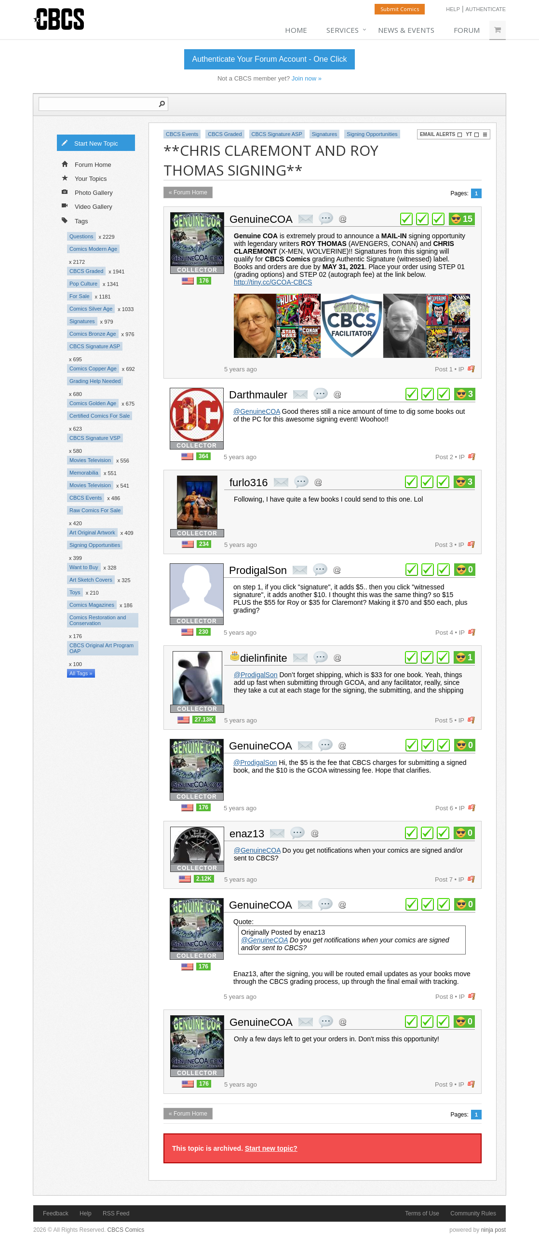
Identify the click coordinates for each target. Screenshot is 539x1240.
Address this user (342, 219)
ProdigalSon (258, 570)
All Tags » (81, 673)
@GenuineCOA (256, 411)
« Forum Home (188, 192)
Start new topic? (271, 1148)
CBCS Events (85, 498)
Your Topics (84, 178)
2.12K (204, 878)
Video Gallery (87, 206)
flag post (471, 369)
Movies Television (90, 460)
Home (296, 30)
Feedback (55, 1213)
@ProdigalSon (256, 675)
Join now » (307, 78)
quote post (326, 218)
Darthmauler (258, 395)
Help (453, 9)
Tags (75, 220)
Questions (81, 236)
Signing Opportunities (94, 545)
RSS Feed (116, 1213)
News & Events (406, 30)
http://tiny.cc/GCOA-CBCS (273, 282)
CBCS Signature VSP (95, 438)
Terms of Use (422, 1213)
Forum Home (86, 164)
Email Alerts (441, 134)
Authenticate (485, 9)
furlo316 (248, 483)
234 (204, 544)
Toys (75, 592)
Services (342, 30)
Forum (467, 30)
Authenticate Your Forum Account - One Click (269, 59)
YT (472, 134)
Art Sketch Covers (90, 580)
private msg (305, 219)
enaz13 (246, 834)
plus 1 (406, 219)
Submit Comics (399, 9)
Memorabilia (83, 473)
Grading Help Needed (95, 381)
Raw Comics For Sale (95, 510)
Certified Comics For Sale (99, 416)
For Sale (79, 296)
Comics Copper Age (93, 368)
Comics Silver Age (90, 309)
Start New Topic (89, 142)
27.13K (204, 719)
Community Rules (473, 1213)
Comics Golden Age (92, 403)
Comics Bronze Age (92, 334)
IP (461, 369)
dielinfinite (263, 658)
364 (203, 456)
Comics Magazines (91, 605)
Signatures (82, 321)
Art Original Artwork (92, 532)
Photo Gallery (87, 192)
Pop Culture (83, 283)
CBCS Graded (86, 271)
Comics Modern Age (93, 249)
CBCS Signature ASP (94, 346)
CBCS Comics (126, 1229)
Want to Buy (83, 567)
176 (204, 280)
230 (203, 631)
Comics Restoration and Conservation (97, 620)
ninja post (493, 1229)
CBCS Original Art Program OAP (101, 648)
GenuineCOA (261, 219)
